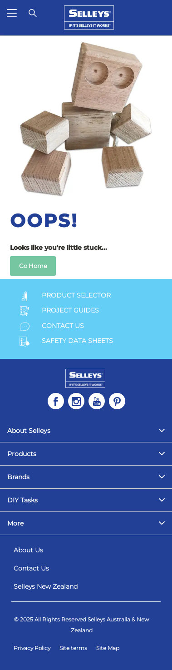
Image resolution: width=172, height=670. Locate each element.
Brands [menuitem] (18, 477)
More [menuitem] (15, 523)
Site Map (107, 648)
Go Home (33, 265)
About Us (28, 550)
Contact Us (31, 568)
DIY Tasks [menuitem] (22, 500)
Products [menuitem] (21, 454)
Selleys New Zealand (46, 586)
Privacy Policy (32, 648)
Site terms (73, 648)
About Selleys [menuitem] (28, 431)
